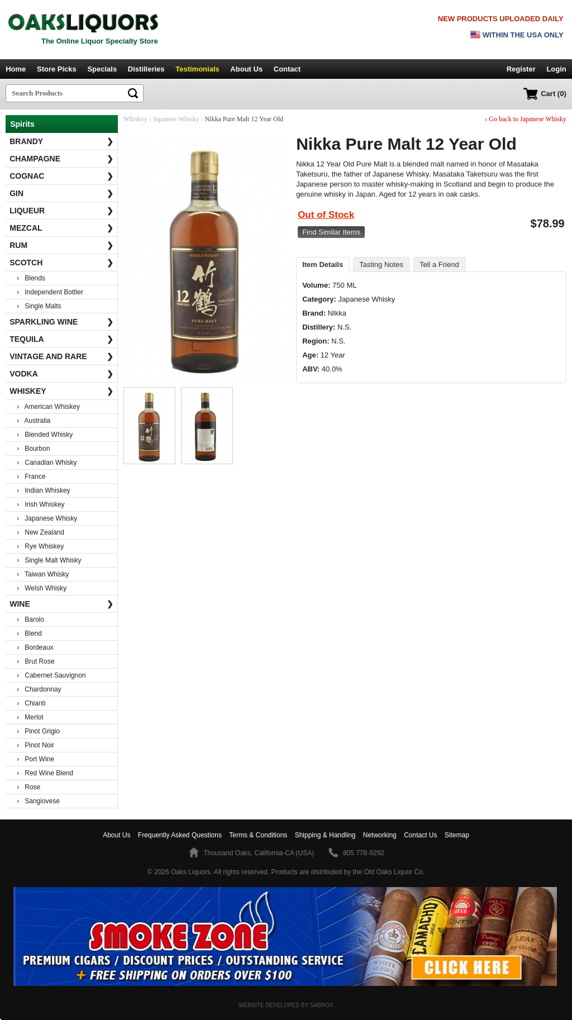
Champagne (61, 158)
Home (16, 69)
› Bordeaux (35, 647)
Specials (102, 69)
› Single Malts (39, 306)
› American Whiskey (48, 407)
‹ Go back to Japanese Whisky (525, 119)
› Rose (28, 787)
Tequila (61, 339)
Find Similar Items (331, 232)
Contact (287, 69)
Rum (61, 245)
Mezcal (61, 227)
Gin (61, 193)
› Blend (29, 633)
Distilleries (146, 69)
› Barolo (30, 619)
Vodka (61, 373)
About (116, 835)
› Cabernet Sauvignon (51, 675)
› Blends (31, 278)
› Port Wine (35, 759)
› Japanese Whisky (47, 518)
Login (556, 69)
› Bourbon (33, 448)
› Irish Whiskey (40, 504)
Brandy (61, 141)
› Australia (33, 421)
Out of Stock (326, 214)
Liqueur (61, 210)
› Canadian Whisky (47, 462)
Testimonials (197, 69)
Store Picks (57, 69)
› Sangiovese (38, 801)
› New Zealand (40, 532)
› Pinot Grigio (38, 731)
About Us (246, 69)
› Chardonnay (39, 689)
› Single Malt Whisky (49, 560)
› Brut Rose (35, 661)
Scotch (61, 262)
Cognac (61, 175)
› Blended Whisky (45, 434)
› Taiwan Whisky (43, 574)
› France (31, 476)
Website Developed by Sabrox (286, 1005)
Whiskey (61, 391)
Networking (380, 835)
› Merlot (30, 717)
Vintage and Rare (61, 356)
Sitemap (457, 835)
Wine (61, 603)
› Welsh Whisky (41, 588)
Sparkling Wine (61, 321)
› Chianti (31, 703)
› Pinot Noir (35, 745)
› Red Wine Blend (45, 773)
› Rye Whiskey (40, 546)
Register (521, 69)
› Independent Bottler (50, 292)
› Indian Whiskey (43, 490)
